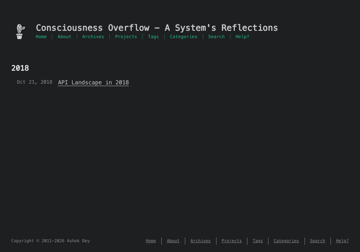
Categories (183, 37)
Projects (126, 37)
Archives (93, 37)
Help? (242, 37)
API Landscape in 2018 (93, 82)
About (64, 37)
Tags (153, 37)
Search (216, 37)
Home (41, 37)
